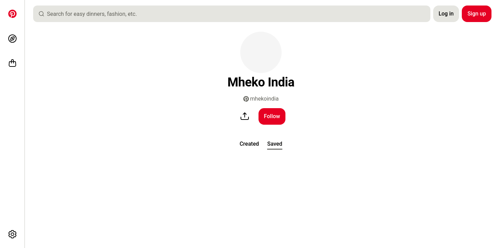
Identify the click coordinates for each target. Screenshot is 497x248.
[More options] (12, 234)
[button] (261, 52)
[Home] (12, 14)
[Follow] (272, 116)
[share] (244, 116)
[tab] (249, 144)
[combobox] (234, 14)
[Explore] (12, 38)
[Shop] (12, 63)
